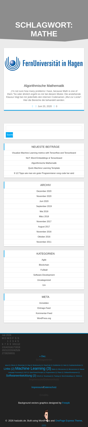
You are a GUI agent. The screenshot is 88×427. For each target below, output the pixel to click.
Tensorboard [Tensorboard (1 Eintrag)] (48, 376)
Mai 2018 (44, 211)
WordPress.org (44, 318)
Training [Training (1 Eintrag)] (57, 376)
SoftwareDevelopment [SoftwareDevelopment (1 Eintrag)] (72, 372)
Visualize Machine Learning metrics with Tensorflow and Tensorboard (44, 153)
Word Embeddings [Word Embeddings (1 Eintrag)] (68, 376)
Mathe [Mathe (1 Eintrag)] (55, 369)
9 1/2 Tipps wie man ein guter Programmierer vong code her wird (44, 173)
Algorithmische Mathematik (44, 85)
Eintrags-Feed (44, 308)
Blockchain (44, 265)
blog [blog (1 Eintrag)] (30, 365)
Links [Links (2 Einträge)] (9, 368)
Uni (43, 285)
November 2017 (44, 221)
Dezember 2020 (44, 191)
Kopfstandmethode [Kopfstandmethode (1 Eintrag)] (76, 365)
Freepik (66, 403)
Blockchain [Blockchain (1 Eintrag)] (22, 365)
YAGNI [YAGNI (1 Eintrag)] (79, 376)
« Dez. (42, 356)
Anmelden (44, 303)
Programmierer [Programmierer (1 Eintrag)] (51, 372)
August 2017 (44, 226)
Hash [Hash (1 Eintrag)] (66, 365)
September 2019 (44, 206)
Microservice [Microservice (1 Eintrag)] (63, 369)
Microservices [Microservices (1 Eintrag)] (74, 369)
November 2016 (44, 231)
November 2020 (44, 196)
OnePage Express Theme (68, 420)
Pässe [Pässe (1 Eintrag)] (61, 372)
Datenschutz (50, 387)
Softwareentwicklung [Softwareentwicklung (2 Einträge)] (21, 375)
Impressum (37, 387)
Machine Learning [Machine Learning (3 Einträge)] (33, 368)
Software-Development (44, 275)
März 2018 (44, 216)
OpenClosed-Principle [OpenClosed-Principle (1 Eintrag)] (37, 372)
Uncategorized (44, 280)
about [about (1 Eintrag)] (8, 365)
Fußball (44, 270)
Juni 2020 (43, 201)
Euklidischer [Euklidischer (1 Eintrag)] (58, 365)
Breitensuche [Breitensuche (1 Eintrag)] (38, 365)
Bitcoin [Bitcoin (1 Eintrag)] (14, 365)
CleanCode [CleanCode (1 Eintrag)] (48, 365)
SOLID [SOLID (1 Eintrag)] (40, 376)
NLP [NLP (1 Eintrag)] (26, 372)
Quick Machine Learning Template (44, 168)
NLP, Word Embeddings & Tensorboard (44, 158)
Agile (44, 260)
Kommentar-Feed (44, 313)
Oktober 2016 (44, 237)
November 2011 (44, 242)
